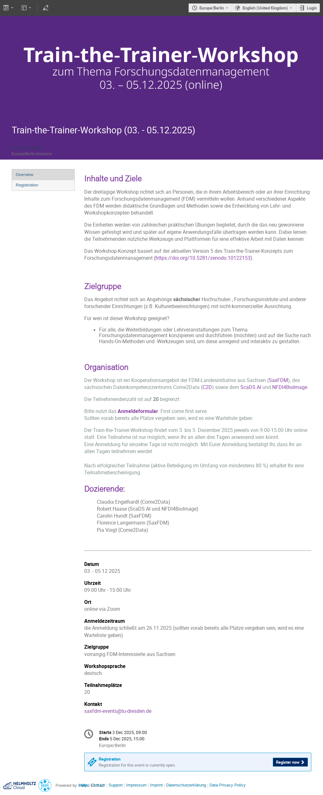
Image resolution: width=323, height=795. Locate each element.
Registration (27, 185)
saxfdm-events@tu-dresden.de (117, 711)
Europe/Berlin (211, 8)
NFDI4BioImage (289, 387)
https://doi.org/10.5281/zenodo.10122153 (203, 258)
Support (115, 785)
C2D (207, 387)
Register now (288, 762)
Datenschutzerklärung (185, 785)
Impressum (136, 785)
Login (312, 8)
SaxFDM (278, 380)
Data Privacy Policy (227, 785)
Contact (98, 785)
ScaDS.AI (250, 387)
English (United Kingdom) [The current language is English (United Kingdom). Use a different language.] (265, 8)
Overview (24, 174)
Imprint (156, 785)
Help (83, 785)
